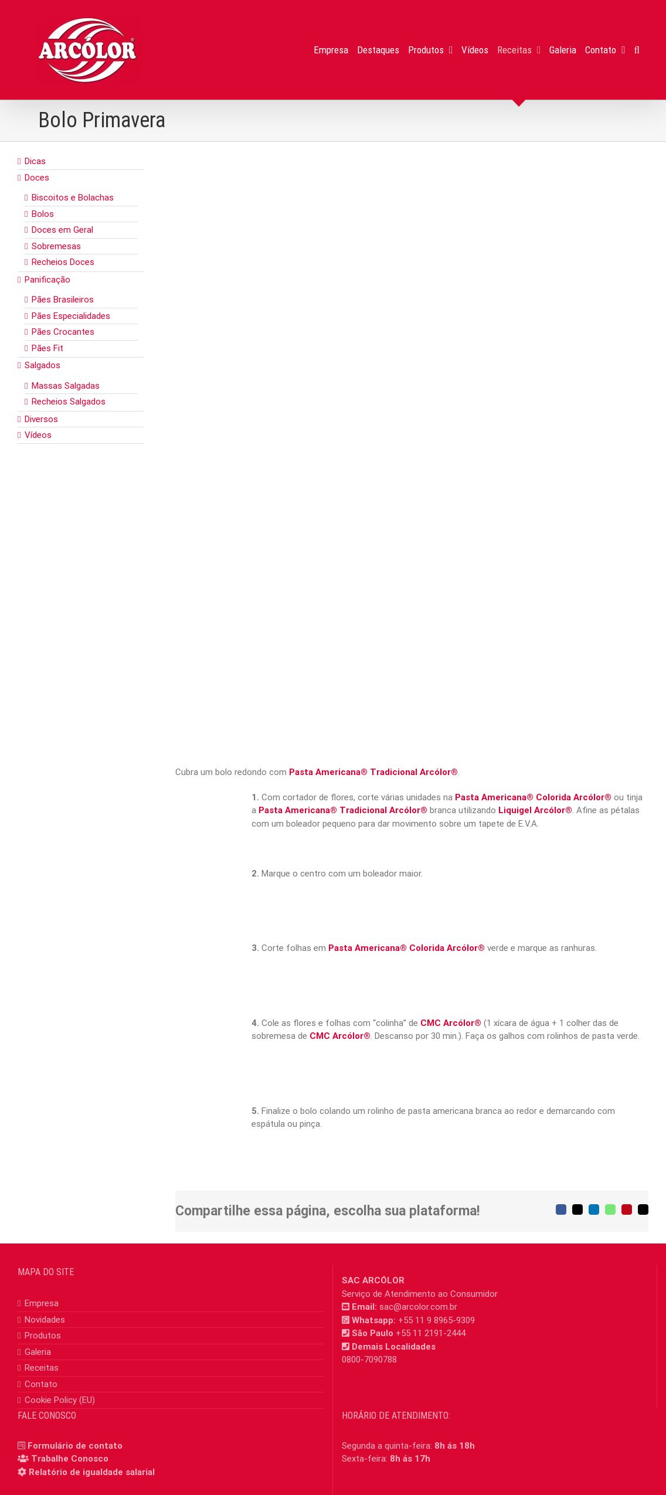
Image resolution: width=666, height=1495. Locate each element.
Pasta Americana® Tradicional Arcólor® (373, 772)
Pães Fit (47, 348)
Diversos (41, 419)
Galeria (38, 1352)
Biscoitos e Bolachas (73, 197)
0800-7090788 (369, 1359)
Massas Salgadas (66, 385)
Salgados (42, 365)
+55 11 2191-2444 (430, 1333)
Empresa (42, 1303)
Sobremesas (56, 246)
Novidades (45, 1319)
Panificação (47, 279)
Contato (41, 1384)
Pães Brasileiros (63, 299)
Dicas (35, 161)
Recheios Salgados (69, 401)
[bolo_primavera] (411, 390)
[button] (637, 50)
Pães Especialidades (71, 316)
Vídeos (38, 435)
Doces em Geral (62, 230)
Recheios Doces (63, 262)
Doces (37, 177)
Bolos (43, 214)
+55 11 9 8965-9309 (436, 1320)
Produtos (43, 1335)
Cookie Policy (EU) (60, 1400)
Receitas (42, 1368)
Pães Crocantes (63, 332)
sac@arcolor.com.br (418, 1307)
